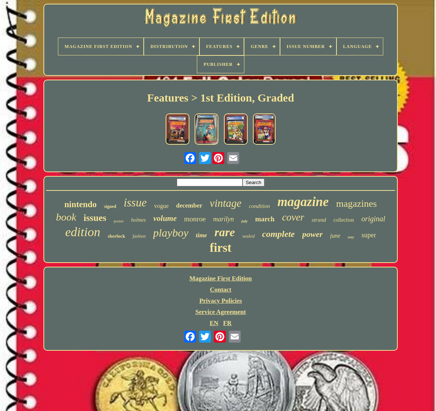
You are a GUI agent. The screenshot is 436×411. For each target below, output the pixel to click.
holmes (138, 220)
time (201, 235)
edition (82, 232)
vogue (161, 206)
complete (278, 234)
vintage (225, 203)
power (312, 234)
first (221, 247)
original (373, 219)
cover (293, 217)
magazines (356, 203)
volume (165, 218)
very (351, 237)
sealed (249, 236)
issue (135, 202)
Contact (220, 289)
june (335, 235)
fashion (139, 236)
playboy (170, 233)
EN (213, 323)
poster (119, 221)
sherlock (116, 236)
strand (319, 220)
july (244, 221)
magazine (303, 202)
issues (95, 218)
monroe (195, 219)
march (264, 219)
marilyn (223, 219)
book (66, 217)
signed (110, 206)
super (368, 235)
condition (259, 206)
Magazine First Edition (220, 278)
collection (343, 220)
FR (227, 323)
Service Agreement (220, 311)
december (189, 205)
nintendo (80, 204)
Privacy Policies (220, 300)
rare (224, 232)
